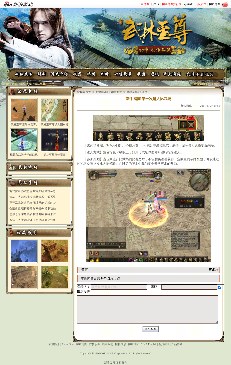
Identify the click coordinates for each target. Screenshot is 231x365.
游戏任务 (38, 208)
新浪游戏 (11, 84)
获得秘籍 (26, 208)
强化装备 (50, 220)
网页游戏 (214, 4)
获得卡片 (50, 214)
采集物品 (26, 214)
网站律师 (133, 344)
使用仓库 (14, 214)
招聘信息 (120, 344)
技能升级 (38, 214)
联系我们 (107, 344)
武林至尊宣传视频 (55, 154)
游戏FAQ (50, 202)
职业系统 (38, 202)
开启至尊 (38, 220)
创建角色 (14, 208)
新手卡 (155, 4)
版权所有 (121, 362)
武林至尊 (50, 191)
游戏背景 (14, 191)
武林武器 (38, 197)
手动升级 (26, 220)
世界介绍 (38, 191)
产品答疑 (176, 344)
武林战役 (26, 197)
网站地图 (81, 344)
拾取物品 (50, 208)
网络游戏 (25, 84)
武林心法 (14, 197)
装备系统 (26, 202)
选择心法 (14, 220)
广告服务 (94, 344)
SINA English (148, 344)
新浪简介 (54, 344)
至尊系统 (14, 202)
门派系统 (50, 197)
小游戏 (188, 4)
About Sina (67, 344)
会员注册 (164, 344)
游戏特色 (26, 191)
